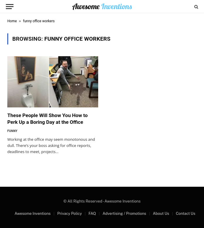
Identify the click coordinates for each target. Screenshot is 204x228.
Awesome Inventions (33, 213)
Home (12, 21)
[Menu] (9, 6)
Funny (12, 131)
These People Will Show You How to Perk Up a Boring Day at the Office (47, 118)
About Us (161, 213)
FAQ (92, 213)
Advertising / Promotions (124, 213)
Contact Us (185, 213)
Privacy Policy (69, 213)
